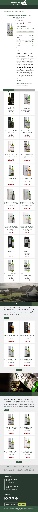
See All (19, 370)
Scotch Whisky (15, 10)
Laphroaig (23, 10)
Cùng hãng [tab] (8, 90)
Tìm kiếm (27, 7)
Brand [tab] (30, 90)
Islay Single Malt (23, 83)
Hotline (34, 7)
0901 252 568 (23, 31)
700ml (33, 39)
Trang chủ (7, 10)
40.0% (33, 43)
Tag (18, 83)
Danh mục (3, 7)
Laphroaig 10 (29, 83)
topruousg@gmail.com (12, 489)
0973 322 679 (11, 482)
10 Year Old (19, 85)
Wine (19, 7)
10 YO (33, 45)
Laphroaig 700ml (25, 85)
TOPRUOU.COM (19, 508)
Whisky (11, 7)
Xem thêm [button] (19, 80)
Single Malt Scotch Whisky (29, 41)
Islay (33, 47)
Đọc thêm (6, 318)
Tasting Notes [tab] (20, 90)
